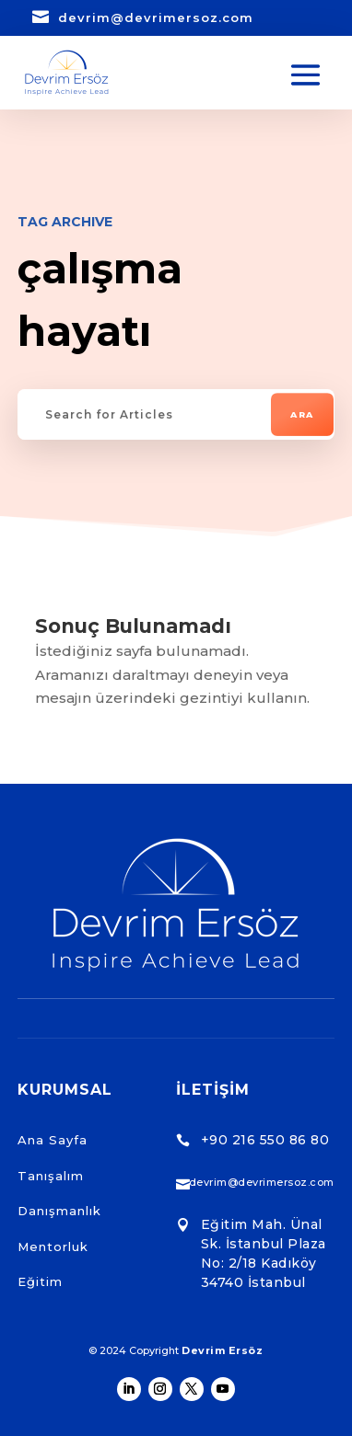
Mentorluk (53, 1246)
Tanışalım (51, 1175)
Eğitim (40, 1281)
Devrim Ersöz (222, 1350)
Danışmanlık (59, 1210)
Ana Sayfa (53, 1139)
